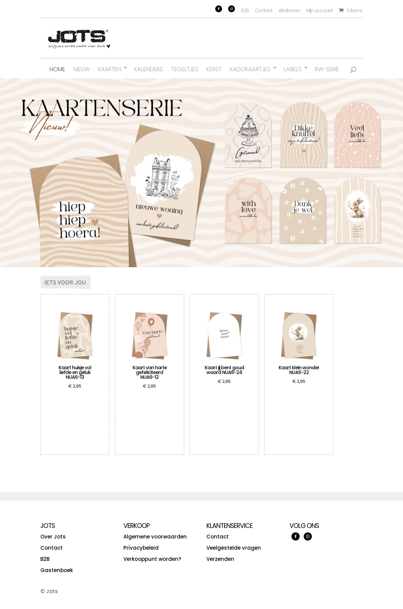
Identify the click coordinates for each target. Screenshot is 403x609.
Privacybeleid (141, 547)
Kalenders (148, 69)
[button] (10, 173)
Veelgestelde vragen (233, 547)
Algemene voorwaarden (155, 536)
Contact (264, 10)
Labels (293, 69)
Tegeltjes (184, 69)
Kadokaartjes (250, 69)
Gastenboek (56, 570)
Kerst (214, 69)
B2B (245, 10)
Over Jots (53, 536)
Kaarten (109, 69)
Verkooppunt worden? (152, 559)
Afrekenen (289, 10)
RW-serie (327, 69)
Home (57, 69)
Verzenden (220, 559)
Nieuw (81, 69)
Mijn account (319, 10)
